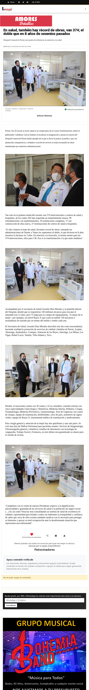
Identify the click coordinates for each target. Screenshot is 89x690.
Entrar (10, 2)
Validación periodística (75, 109)
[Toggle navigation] (85, 9)
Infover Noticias (44, 115)
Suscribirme (11, 605)
